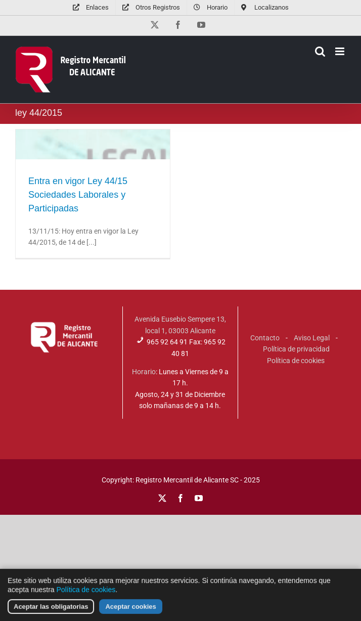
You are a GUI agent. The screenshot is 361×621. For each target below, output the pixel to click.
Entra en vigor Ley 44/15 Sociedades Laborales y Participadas (77, 194)
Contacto (265, 338)
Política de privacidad (296, 349)
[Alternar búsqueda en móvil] (320, 51)
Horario (144, 372)
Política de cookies (296, 361)
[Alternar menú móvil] (340, 51)
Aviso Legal (312, 338)
